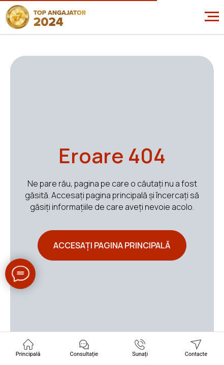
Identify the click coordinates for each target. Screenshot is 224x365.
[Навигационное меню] (212, 17)
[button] (84, 348)
